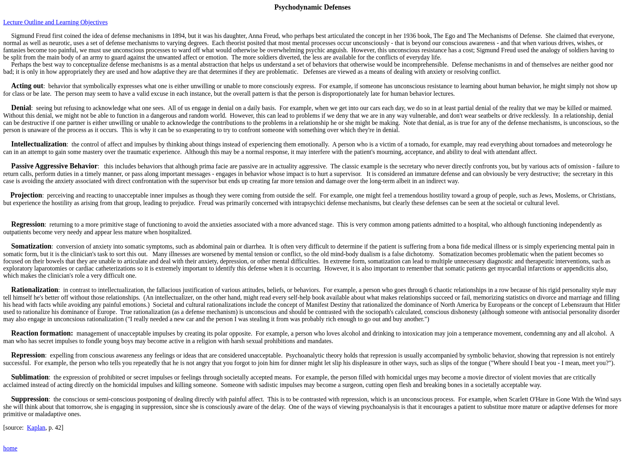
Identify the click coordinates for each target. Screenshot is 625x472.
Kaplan (36, 427)
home (10, 448)
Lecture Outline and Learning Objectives (55, 22)
